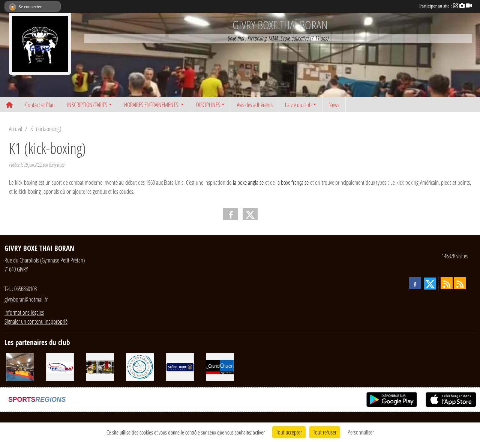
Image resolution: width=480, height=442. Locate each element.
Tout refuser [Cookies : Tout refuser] (324, 432)
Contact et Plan (40, 105)
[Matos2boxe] (100, 366)
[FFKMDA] (60, 366)
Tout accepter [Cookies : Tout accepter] (289, 432)
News (333, 105)
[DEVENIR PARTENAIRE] (20, 366)
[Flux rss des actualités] (447, 283)
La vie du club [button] (298, 105)
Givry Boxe (56, 164)
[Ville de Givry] (140, 366)
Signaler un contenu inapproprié (36, 321)
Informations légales (24, 312)
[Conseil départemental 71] (180, 366)
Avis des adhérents (255, 105)
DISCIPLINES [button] (208, 105)
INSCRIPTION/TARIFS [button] (87, 105)
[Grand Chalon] (220, 366)
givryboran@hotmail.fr (26, 299)
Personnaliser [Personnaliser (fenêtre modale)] (361, 432)
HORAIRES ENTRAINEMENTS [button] (151, 105)
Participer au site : (445, 6)
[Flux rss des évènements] (460, 283)
